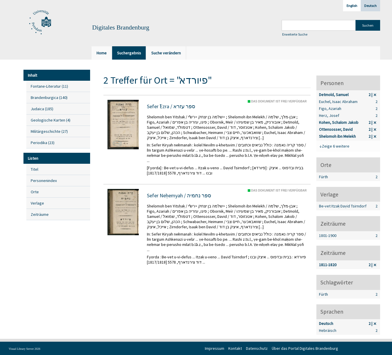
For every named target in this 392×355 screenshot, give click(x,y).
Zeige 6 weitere (335, 146)
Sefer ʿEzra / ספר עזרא (171, 106)
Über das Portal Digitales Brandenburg (305, 348)
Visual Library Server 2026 (24, 348)
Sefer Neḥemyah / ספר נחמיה (179, 195)
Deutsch (370, 5)
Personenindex (44, 180)
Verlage (37, 203)
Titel (34, 169)
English (352, 5)
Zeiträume (40, 214)
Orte (35, 191)
